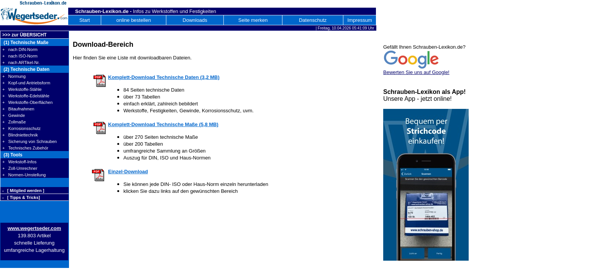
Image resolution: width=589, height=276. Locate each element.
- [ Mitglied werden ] (23, 190)
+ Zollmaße (14, 122)
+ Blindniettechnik (20, 135)
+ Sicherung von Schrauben (29, 141)
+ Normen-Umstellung (24, 174)
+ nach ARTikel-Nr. (21, 62)
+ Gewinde (13, 115)
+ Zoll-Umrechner (19, 168)
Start (84, 20)
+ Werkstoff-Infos (19, 161)
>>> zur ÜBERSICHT (24, 35)
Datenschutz (312, 20)
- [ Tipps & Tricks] (21, 197)
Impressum (359, 20)
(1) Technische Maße (25, 42)
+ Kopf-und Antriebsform (26, 82)
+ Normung (14, 76)
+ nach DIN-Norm (20, 49)
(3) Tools (12, 155)
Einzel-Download (128, 171)
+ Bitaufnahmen (18, 109)
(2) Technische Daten (25, 69)
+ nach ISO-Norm (20, 56)
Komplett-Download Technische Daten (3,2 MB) (164, 77)
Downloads (195, 20)
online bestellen (133, 20)
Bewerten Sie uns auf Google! (416, 72)
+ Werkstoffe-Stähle (22, 89)
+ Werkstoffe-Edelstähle (25, 96)
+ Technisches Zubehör (25, 148)
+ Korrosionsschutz (21, 128)
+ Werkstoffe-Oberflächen (27, 102)
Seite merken (253, 20)
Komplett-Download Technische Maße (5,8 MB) (163, 124)
